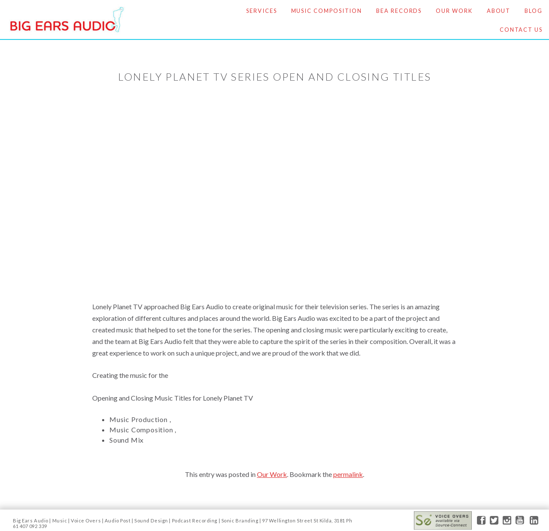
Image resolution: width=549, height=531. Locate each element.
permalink (348, 474)
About (499, 10)
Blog (534, 10)
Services (261, 10)
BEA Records (399, 10)
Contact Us (521, 29)
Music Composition (326, 10)
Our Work (454, 10)
